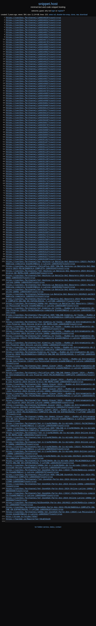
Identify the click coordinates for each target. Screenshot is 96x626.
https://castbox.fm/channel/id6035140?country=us (33, 196)
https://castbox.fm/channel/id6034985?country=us (33, 107)
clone (73, 15)
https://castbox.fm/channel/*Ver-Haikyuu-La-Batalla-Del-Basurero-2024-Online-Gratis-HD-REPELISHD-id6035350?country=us (50, 318)
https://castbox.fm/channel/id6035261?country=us (33, 266)
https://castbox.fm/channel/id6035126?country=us (33, 182)
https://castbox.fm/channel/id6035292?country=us (33, 286)
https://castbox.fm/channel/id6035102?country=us (33, 162)
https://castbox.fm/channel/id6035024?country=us (33, 130)
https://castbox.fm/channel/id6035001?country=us (33, 119)
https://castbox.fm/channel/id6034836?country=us (33, 23)
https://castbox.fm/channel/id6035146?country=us (33, 202)
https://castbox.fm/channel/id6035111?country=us (33, 168)
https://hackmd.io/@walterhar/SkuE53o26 (28, 612)
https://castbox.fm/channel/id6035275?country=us (33, 277)
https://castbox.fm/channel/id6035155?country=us (33, 205)
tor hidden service (42, 621)
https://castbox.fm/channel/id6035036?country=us (33, 136)
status (52, 621)
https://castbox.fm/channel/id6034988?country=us (33, 110)
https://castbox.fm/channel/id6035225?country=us (33, 242)
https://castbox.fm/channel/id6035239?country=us (33, 248)
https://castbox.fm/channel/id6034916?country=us (33, 67)
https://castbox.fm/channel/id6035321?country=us (33, 297)
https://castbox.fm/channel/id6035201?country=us (33, 228)
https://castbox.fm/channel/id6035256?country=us (33, 263)
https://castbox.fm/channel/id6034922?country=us (33, 70)
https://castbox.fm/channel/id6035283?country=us (33, 283)
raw (77, 15)
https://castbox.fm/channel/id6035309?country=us (33, 291)
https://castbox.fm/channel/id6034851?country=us (33, 32)
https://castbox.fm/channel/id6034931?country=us (33, 75)
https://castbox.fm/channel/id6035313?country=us (33, 294)
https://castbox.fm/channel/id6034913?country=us (33, 64)
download (83, 15)
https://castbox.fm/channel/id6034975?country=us (33, 101)
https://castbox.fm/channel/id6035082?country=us (33, 147)
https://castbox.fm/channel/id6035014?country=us (33, 124)
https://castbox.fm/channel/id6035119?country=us (33, 176)
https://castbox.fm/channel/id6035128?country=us (33, 185)
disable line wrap (63, 15)
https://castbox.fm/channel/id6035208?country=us (33, 234)
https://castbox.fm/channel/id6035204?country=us (33, 231)
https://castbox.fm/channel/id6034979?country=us (33, 104)
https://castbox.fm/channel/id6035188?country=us (33, 219)
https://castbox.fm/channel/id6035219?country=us (33, 240)
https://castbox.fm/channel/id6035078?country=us (33, 144)
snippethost (48, 4)
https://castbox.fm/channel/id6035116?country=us (33, 173)
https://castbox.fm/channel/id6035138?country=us (33, 193)
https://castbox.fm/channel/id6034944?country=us (33, 84)
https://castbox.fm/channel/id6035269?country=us (33, 271)
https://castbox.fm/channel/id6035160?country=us (33, 208)
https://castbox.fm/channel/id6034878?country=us (33, 46)
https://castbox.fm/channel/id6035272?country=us (33, 274)
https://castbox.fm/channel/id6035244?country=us (33, 254)
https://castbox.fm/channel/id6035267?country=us (33, 268)
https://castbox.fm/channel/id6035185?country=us (33, 217)
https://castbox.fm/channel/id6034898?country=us (33, 55)
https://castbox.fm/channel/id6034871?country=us (33, 44)
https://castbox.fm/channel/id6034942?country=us (33, 81)
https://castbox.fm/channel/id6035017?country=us (33, 127)
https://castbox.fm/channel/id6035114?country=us (33, 170)
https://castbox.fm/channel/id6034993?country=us (33, 113)
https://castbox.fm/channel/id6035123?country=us (33, 179)
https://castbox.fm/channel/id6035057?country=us (33, 142)
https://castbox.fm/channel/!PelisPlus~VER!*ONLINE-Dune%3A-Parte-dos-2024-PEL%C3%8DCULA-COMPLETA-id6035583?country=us (50, 561)
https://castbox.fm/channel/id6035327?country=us (33, 300)
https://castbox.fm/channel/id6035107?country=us (33, 165)
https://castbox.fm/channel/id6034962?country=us (33, 93)
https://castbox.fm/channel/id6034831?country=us (33, 21)
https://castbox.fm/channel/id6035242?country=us (33, 251)
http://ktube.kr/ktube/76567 (22, 610)
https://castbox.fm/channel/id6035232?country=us (33, 245)
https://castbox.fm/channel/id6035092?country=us (33, 153)
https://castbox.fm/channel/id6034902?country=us (33, 58)
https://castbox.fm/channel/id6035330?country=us (33, 303)
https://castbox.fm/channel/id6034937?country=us (33, 78)
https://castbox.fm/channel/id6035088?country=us (33, 150)
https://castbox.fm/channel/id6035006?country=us (33, 121)
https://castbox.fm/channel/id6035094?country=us (33, 156)
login (53, 11)
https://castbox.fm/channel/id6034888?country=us (33, 52)
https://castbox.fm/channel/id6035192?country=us (33, 222)
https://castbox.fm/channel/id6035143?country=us (33, 199)
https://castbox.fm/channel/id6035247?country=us (33, 257)
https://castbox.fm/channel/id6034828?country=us (33, 18)
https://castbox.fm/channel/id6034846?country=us (33, 29)
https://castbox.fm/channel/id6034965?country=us (33, 95)
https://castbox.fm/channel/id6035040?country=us (33, 139)
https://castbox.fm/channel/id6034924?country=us (33, 72)
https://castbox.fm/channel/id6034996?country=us (33, 116)
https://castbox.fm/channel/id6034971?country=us (33, 98)
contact (58, 621)
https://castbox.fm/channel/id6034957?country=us (33, 90)
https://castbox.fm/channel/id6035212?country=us (33, 237)
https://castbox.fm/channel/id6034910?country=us (33, 61)
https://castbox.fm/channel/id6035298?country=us (33, 289)
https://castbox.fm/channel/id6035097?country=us (33, 159)
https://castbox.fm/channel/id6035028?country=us (33, 133)
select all (52, 15)
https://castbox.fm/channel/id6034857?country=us (33, 35)
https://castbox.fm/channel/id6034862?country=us (33, 38)
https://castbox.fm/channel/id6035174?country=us (33, 211)
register (61, 11)
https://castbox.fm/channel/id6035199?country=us (33, 225)
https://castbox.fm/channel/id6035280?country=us (33, 280)
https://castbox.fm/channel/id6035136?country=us (33, 191)
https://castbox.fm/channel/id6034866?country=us (33, 41)
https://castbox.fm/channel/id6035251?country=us (33, 260)
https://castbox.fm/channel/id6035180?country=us (33, 214)
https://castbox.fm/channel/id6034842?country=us (33, 26)
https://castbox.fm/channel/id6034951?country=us (33, 87)
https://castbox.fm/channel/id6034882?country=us (33, 49)
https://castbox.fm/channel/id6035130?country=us (33, 188)
